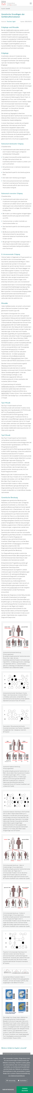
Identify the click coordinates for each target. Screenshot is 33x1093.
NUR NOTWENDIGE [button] (8, 1089)
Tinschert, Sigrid (11, 21)
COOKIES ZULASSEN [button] (25, 1089)
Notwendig (11, 1080)
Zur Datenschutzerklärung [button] (16, 1076)
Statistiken (22, 1080)
